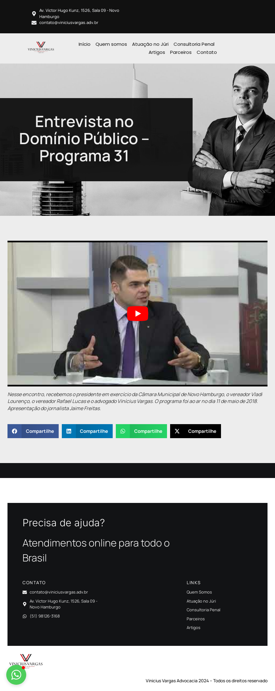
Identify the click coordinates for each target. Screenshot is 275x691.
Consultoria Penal (194, 44)
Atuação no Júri (150, 44)
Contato (207, 52)
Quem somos (111, 44)
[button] (33, 431)
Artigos (157, 52)
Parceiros (181, 52)
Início (85, 44)
